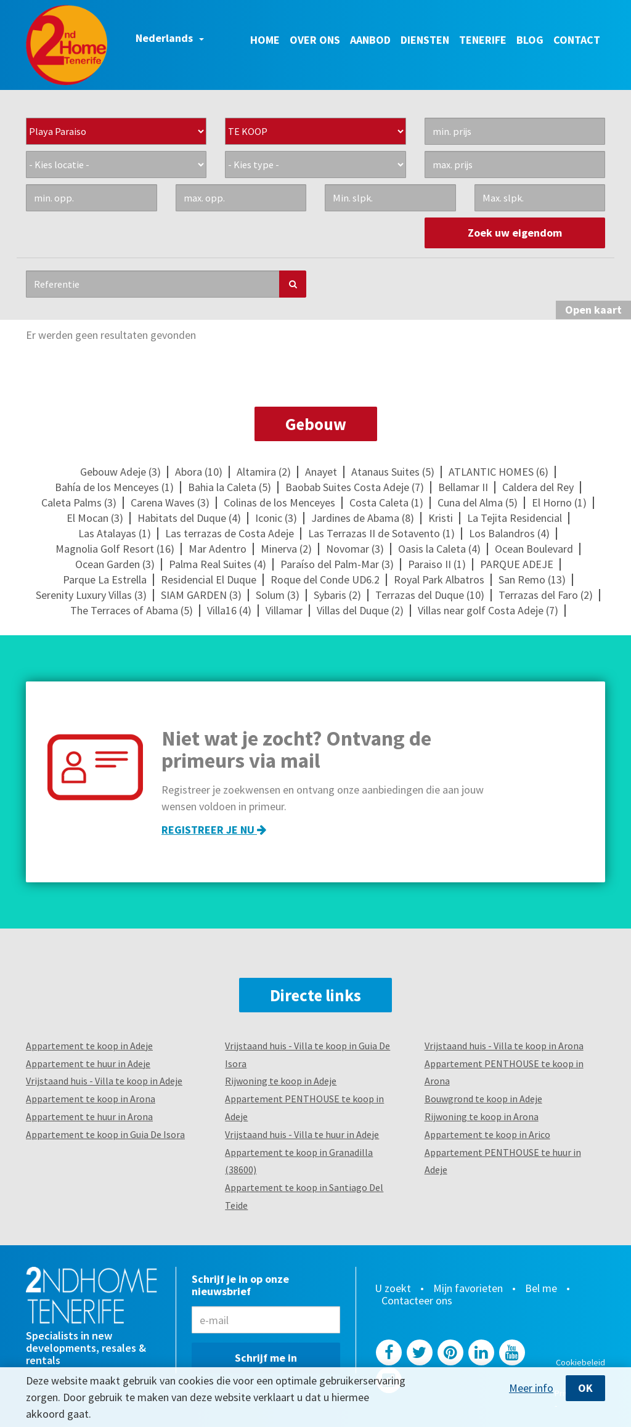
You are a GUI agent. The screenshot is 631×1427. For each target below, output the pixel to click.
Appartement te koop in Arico (487, 1134)
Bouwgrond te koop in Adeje (483, 1098)
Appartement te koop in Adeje (89, 1045)
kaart (593, 310)
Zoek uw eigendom (515, 233)
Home (265, 40)
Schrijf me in (266, 1358)
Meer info (531, 1388)
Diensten (425, 40)
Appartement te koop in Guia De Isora (105, 1134)
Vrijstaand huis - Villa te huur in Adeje (302, 1134)
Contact (576, 40)
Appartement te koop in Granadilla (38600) (299, 1161)
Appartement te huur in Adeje (88, 1063)
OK (585, 1388)
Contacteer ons (416, 1301)
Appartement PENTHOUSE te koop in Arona (504, 1072)
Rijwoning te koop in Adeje (280, 1081)
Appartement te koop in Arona (90, 1098)
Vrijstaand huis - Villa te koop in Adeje (104, 1081)
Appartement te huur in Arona (89, 1116)
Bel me (541, 1288)
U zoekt (393, 1288)
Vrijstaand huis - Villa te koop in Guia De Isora (307, 1054)
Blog (529, 40)
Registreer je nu (213, 830)
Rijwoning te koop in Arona (482, 1116)
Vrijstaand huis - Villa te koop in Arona (504, 1045)
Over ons (315, 40)
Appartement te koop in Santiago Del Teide (304, 1196)
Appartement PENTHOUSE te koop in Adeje (304, 1107)
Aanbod (370, 40)
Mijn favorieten (468, 1288)
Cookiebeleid (580, 1362)
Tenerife (483, 40)
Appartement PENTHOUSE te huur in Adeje (503, 1161)
